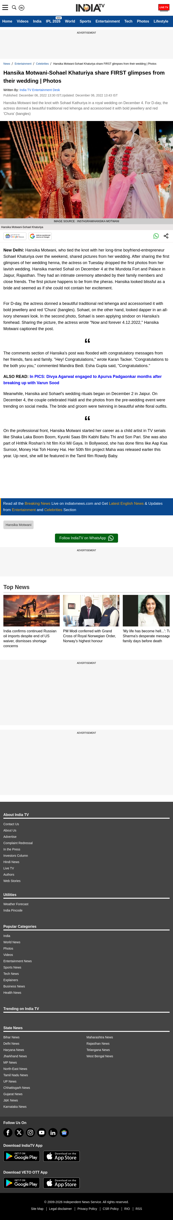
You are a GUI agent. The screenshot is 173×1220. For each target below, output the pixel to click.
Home (7, 21)
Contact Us (11, 824)
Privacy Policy (87, 1209)
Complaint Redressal (18, 843)
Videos (22, 21)
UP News (9, 1081)
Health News (12, 992)
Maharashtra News (99, 1037)
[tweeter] (19, 1132)
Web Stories (11, 881)
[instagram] (30, 1132)
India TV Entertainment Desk (40, 90)
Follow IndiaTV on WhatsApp (86, 538)
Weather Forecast (15, 904)
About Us (9, 830)
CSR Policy (111, 1209)
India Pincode (13, 910)
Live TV (8, 868)
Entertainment (108, 21)
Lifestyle (161, 21)
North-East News (15, 1069)
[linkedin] (52, 1132)
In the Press (11, 849)
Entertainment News (17, 961)
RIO (127, 1209)
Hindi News (11, 862)
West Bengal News (99, 1056)
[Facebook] (7, 1132)
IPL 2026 (53, 21)
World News (11, 942)
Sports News (12, 967)
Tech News (11, 974)
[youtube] (41, 1132)
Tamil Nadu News (15, 1075)
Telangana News (98, 1050)
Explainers (10, 980)
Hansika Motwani (18, 525)
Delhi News (11, 1043)
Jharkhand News (15, 1056)
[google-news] (64, 1132)
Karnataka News (15, 1106)
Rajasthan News (97, 1043)
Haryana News (13, 1050)
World (70, 21)
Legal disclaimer (60, 1209)
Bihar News (11, 1037)
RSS (139, 1209)
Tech (128, 21)
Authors (8, 874)
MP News (10, 1062)
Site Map (37, 1209)
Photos (143, 21)
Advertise (9, 836)
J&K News (10, 1100)
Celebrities (42, 63)
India (37, 21)
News (6, 63)
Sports (85, 21)
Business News (14, 986)
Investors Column (15, 855)
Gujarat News (13, 1094)
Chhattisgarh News (16, 1088)
